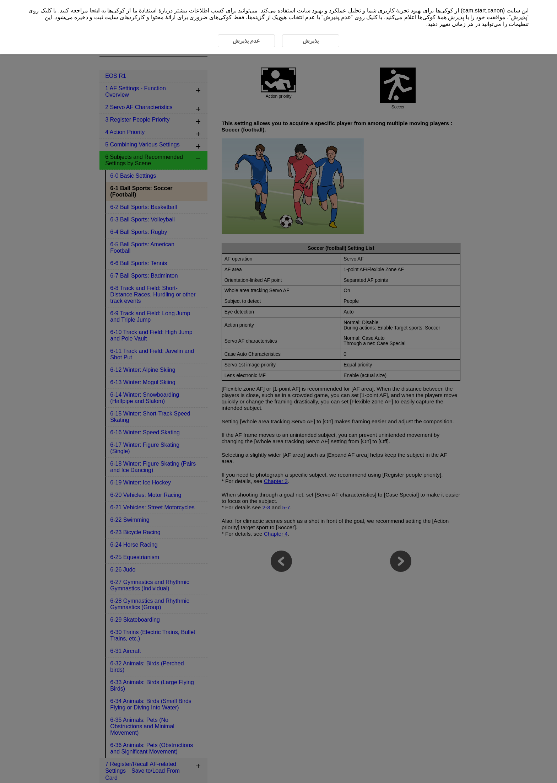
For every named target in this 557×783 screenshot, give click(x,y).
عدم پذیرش (337, 17)
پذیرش (519, 17)
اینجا (94, 10)
